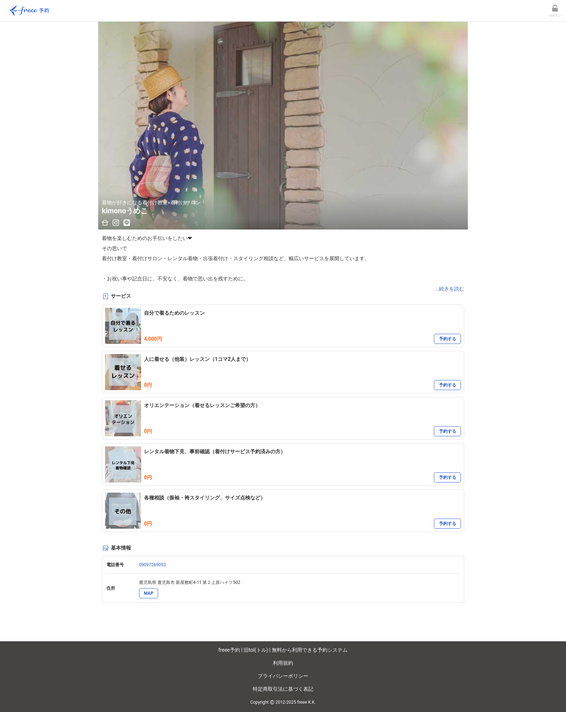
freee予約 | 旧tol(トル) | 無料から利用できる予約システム (283, 650)
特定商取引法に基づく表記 (283, 689)
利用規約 (283, 663)
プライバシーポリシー (283, 676)
